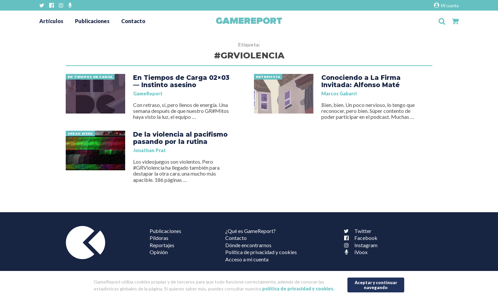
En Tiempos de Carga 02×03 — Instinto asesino (181, 81)
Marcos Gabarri (339, 93)
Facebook (359, 238)
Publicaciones (92, 21)
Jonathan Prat (149, 150)
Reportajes (162, 245)
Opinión (159, 252)
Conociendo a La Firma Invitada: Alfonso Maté (361, 81)
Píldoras (159, 238)
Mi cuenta (446, 5)
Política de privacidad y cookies (261, 252)
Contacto (133, 21)
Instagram (359, 245)
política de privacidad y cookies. (298, 288)
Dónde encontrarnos (248, 245)
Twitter (356, 231)
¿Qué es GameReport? (250, 231)
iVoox (354, 252)
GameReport (147, 93)
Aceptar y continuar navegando (376, 285)
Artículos (51, 21)
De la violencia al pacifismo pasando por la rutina (180, 138)
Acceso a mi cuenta (246, 259)
